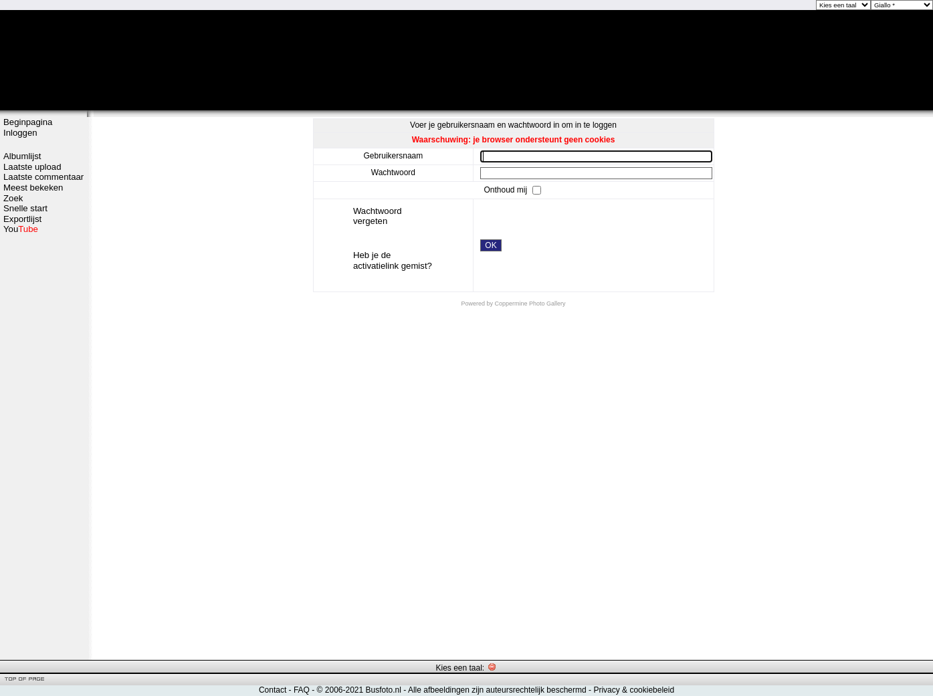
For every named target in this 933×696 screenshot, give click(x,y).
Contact (272, 690)
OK (490, 245)
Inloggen (20, 133)
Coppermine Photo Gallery (529, 303)
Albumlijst (22, 156)
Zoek (13, 198)
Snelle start (25, 208)
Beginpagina (27, 122)
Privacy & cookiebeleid (633, 690)
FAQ (302, 690)
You (20, 229)
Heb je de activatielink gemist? (392, 260)
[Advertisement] (43, 446)
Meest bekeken (33, 188)
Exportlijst (22, 219)
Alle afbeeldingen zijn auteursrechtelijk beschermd (497, 690)
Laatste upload (32, 167)
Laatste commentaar (43, 177)
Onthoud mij (506, 189)
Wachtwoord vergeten (377, 216)
